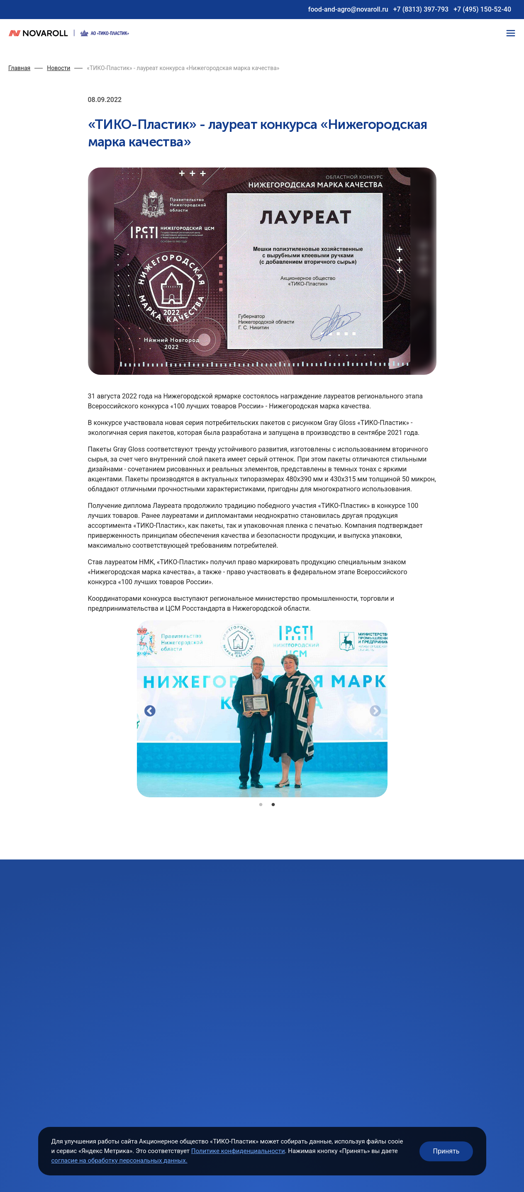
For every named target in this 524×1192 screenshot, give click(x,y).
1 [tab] (261, 803)
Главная (19, 68)
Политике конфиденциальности (238, 1151)
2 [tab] (273, 803)
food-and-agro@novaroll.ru (348, 9)
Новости (58, 68)
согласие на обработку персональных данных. (119, 1160)
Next (373, 709)
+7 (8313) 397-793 (420, 9)
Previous (148, 709)
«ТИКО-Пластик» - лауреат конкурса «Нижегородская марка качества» (183, 68)
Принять (446, 1151)
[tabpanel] (262, 708)
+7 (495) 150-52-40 (482, 9)
